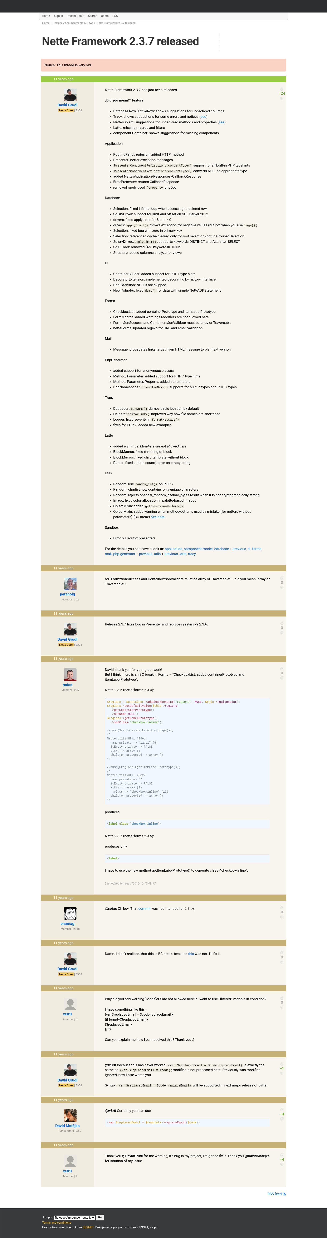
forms (257, 549)
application (173, 549)
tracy (192, 554)
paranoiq (67, 594)
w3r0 (67, 1014)
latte (182, 554)
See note (158, 517)
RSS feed (277, 1194)
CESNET (88, 1227)
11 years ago (63, 79)
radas (67, 685)
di (249, 549)
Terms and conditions (56, 1222)
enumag (67, 923)
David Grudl (67, 105)
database (221, 549)
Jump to (73, 1217)
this (191, 954)
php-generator (124, 554)
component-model (198, 549)
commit (144, 908)
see (203, 116)
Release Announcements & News (73, 22)
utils (157, 554)
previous (239, 549)
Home (46, 22)
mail (108, 554)
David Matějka (67, 1126)
